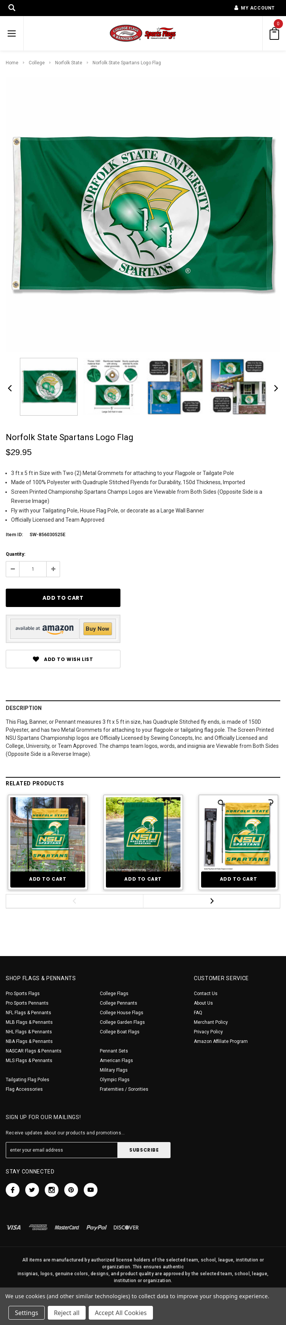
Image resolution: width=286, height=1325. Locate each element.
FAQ (198, 1012)
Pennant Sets (114, 1051)
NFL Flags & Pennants (28, 1012)
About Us (203, 1003)
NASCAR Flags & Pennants (34, 1051)
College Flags (114, 993)
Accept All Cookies (121, 1313)
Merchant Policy (211, 1022)
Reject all (67, 1313)
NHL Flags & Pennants (29, 1032)
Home (12, 62)
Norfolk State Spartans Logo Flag (127, 62)
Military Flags (114, 1070)
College (37, 62)
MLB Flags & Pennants (29, 1022)
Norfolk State (68, 62)
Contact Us (206, 993)
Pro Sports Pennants (27, 1003)
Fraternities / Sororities (124, 1089)
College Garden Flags (122, 1022)
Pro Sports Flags (23, 993)
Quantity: (15, 554)
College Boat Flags (120, 1032)
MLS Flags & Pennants (29, 1060)
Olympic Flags (115, 1079)
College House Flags (121, 1012)
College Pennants (118, 1003)
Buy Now (97, 628)
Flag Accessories (24, 1089)
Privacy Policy (208, 1032)
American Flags (116, 1060)
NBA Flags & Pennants (29, 1041)
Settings (26, 1313)
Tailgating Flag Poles (27, 1079)
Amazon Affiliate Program (221, 1041)
